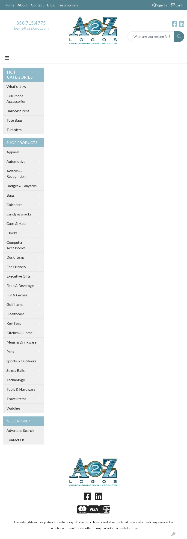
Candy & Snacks (19, 214)
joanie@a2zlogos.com (31, 28)
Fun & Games (16, 295)
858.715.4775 (31, 23)
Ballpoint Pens (17, 111)
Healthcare (15, 314)
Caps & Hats (16, 223)
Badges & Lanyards (21, 185)
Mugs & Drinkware (21, 342)
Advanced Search (20, 430)
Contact (37, 5)
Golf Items (14, 304)
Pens (10, 351)
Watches (13, 408)
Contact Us (15, 440)
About (23, 5)
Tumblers (14, 129)
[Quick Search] (151, 36)
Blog (51, 5)
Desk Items (15, 257)
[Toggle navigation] (7, 57)
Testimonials (68, 5)
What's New (16, 86)
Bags (10, 195)
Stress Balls (15, 370)
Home (9, 5)
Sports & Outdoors (21, 361)
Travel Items (16, 398)
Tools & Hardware (20, 389)
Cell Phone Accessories (16, 98)
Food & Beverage (20, 285)
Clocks (12, 233)
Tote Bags (14, 120)
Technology (15, 380)
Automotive (15, 161)
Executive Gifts (18, 276)
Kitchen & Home (19, 332)
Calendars (14, 204)
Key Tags (13, 323)
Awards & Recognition (16, 173)
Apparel (12, 152)
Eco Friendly (16, 266)
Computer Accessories (16, 245)
